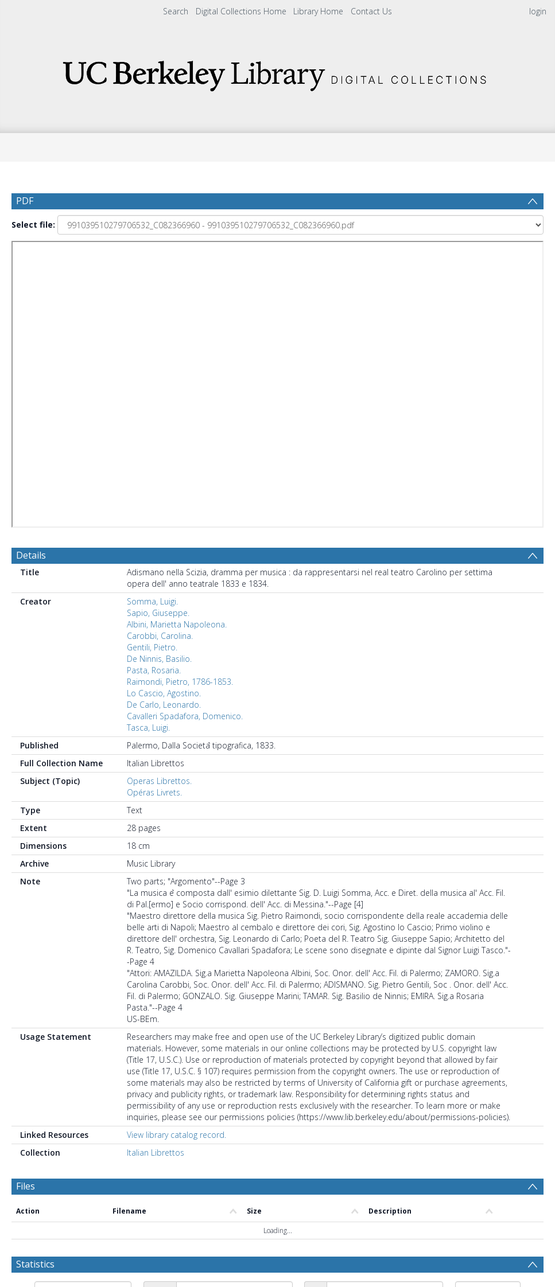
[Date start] (234, 997)
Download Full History (497, 1226)
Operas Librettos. (159, 487)
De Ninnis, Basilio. (159, 365)
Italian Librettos (155, 858)
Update (55, 1022)
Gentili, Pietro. (152, 353)
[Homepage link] (278, 72)
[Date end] (385, 997)
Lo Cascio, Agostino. (164, 399)
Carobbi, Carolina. (160, 342)
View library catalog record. (176, 841)
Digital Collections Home (241, 11)
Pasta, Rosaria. (154, 376)
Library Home (318, 11)
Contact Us (371, 11)
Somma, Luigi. (152, 307)
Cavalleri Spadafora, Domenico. (185, 422)
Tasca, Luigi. (148, 433)
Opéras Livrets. (154, 498)
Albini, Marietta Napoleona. (177, 330)
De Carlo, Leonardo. (164, 410)
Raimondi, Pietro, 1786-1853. (180, 388)
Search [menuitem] (175, 11)
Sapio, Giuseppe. (158, 319)
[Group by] (82, 997)
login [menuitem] (537, 11)
